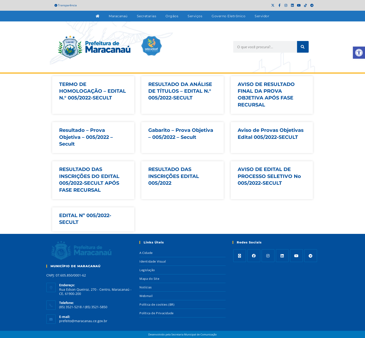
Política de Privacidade (156, 313)
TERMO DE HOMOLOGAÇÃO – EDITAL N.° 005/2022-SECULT (92, 91)
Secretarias (146, 16)
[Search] (303, 47)
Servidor (262, 16)
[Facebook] (253, 255)
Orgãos (172, 16)
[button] (359, 53)
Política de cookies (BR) (156, 304)
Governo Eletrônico (228, 16)
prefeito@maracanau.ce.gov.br (83, 321)
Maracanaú (118, 16)
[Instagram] (268, 255)
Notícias (145, 287)
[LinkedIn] (282, 255)
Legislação (147, 270)
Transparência (65, 5)
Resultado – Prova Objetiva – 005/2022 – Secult (86, 137)
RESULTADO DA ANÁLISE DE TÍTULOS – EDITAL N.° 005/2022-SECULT (180, 91)
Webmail (145, 296)
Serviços (195, 16)
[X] (239, 255)
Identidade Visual (152, 261)
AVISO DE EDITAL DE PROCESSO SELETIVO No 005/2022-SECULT (269, 176)
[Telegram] (310, 255)
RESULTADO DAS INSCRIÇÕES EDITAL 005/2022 (173, 176)
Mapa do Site (149, 279)
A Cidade (146, 253)
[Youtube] (296, 255)
